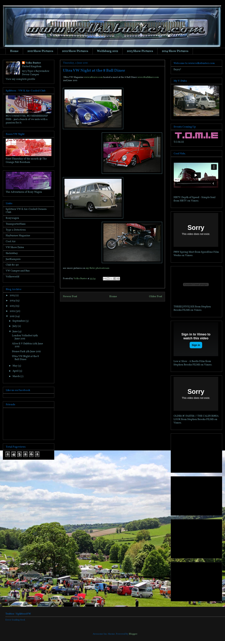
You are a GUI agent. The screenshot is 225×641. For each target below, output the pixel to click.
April (15, 371)
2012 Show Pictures (75, 51)
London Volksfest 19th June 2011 (25, 337)
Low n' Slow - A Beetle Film (189, 361)
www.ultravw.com (93, 77)
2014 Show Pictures (175, 51)
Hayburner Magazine (18, 235)
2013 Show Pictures (140, 51)
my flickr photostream (97, 268)
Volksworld (12, 276)
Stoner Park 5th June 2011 (26, 351)
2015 (12, 295)
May (15, 366)
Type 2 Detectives (16, 230)
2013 (12, 306)
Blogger (133, 634)
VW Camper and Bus (18, 271)
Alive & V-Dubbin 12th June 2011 (27, 345)
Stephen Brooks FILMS (187, 364)
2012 (13, 311)
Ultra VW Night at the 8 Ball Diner (25, 358)
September (19, 321)
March (16, 376)
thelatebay (12, 253)
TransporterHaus (16, 224)
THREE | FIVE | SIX (184, 306)
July (15, 326)
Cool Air (11, 241)
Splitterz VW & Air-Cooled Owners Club (26, 211)
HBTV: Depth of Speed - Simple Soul (195, 197)
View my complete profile (20, 79)
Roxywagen (12, 218)
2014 (13, 300)
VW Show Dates (15, 247)
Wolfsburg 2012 (107, 51)
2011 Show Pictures (40, 51)
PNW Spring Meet (184, 252)
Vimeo (194, 201)
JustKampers (13, 259)
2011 (12, 316)
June (15, 331)
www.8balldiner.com (148, 77)
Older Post (155, 296)
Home (14, 51)
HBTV (183, 201)
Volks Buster (33, 63)
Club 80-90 (12, 265)
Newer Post (70, 296)
